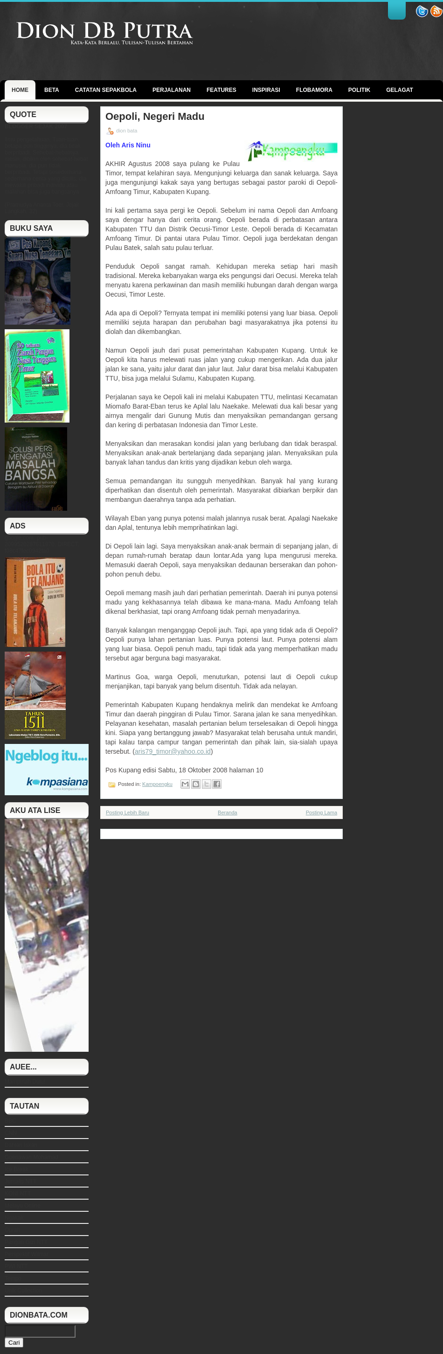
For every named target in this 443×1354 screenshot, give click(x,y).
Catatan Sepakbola (106, 90)
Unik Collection (23, 1290)
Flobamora (314, 90)
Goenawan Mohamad (31, 1157)
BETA (51, 90)
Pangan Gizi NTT (26, 1242)
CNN (11, 1133)
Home (20, 90)
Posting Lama (321, 812)
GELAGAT (399, 90)
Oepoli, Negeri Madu (155, 116)
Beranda (227, 812)
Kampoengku (157, 784)
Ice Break (16, 1169)
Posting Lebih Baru (127, 812)
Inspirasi (266, 90)
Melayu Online (23, 1205)
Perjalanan (171, 90)
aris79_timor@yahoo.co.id (173, 751)
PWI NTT (16, 1266)
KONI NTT (18, 1193)
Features (221, 90)
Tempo (13, 1278)
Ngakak (14, 1218)
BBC (10, 1121)
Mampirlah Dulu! (25, 1081)
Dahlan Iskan (21, 1145)
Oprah (12, 1230)
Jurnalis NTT (20, 1181)
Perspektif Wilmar (26, 1254)
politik (359, 90)
